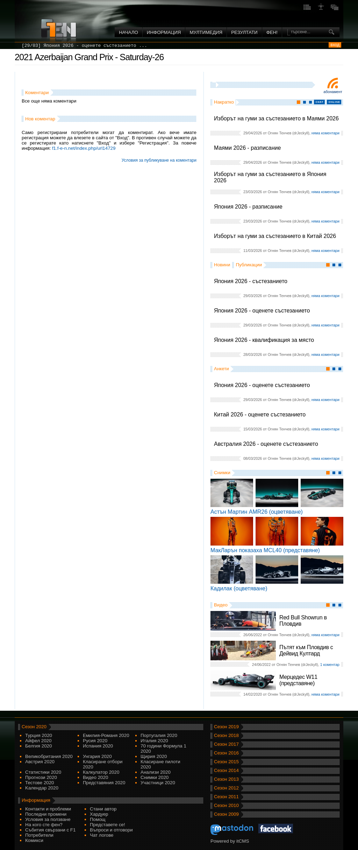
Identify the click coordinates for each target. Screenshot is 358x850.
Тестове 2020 (39, 782)
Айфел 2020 (38, 740)
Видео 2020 (95, 777)
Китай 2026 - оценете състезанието (260, 414)
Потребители (39, 835)
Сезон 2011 (226, 796)
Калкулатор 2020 (101, 772)
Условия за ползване (48, 819)
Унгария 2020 (97, 756)
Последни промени (45, 814)
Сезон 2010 (226, 805)
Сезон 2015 (226, 761)
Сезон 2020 (34, 726)
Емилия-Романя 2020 (106, 735)
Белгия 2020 (38, 746)
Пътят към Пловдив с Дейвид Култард (306, 650)
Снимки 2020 (155, 777)
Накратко (224, 102)
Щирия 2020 (154, 756)
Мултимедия (205, 32)
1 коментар (329, 664)
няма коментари (325, 133)
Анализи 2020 (156, 772)
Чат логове (101, 835)
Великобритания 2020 (49, 756)
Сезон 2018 (226, 735)
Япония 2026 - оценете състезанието (262, 311)
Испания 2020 (98, 746)
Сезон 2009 (226, 814)
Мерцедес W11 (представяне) (298, 680)
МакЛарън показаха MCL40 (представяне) (265, 550)
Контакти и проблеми (48, 809)
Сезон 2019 (226, 726)
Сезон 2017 (226, 744)
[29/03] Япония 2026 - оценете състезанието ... (84, 45)
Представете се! (107, 824)
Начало (128, 32)
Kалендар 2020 (41, 788)
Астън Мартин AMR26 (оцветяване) (256, 512)
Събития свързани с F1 (50, 830)
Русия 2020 (95, 740)
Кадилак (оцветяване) (238, 588)
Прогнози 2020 (41, 777)
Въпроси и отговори (111, 830)
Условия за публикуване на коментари (159, 160)
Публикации (249, 264)
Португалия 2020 (159, 735)
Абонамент (332, 92)
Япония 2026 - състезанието (250, 281)
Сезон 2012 (226, 788)
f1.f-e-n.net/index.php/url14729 (84, 148)
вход (334, 44)
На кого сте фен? (44, 824)
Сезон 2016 (226, 753)
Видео (221, 604)
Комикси (34, 840)
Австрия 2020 (40, 761)
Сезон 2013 (226, 779)
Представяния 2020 (104, 782)
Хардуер (99, 814)
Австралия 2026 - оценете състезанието (266, 444)
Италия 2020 (154, 740)
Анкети (221, 368)
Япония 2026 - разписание (248, 207)
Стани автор (103, 809)
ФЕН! (272, 32)
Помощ (98, 819)
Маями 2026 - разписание (247, 148)
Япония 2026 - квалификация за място (264, 340)
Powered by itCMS (229, 841)
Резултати (244, 32)
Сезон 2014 (226, 770)
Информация (164, 32)
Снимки (222, 472)
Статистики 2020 (43, 772)
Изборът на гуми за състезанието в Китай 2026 (275, 236)
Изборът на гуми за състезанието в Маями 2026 (276, 118)
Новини (222, 264)
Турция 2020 (38, 735)
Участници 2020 (158, 782)
